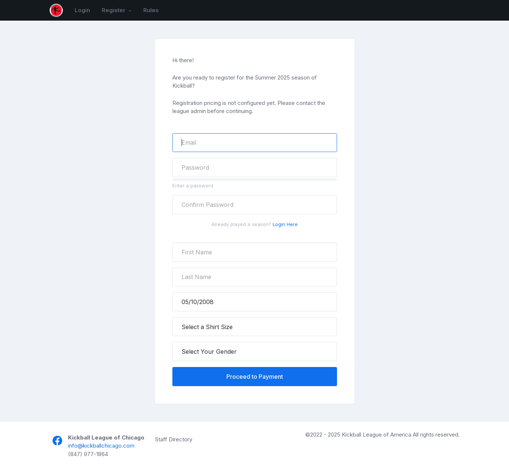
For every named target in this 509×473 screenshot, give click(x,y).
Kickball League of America (376, 434)
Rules (151, 10)
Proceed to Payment (254, 376)
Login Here (285, 224)
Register (114, 10)
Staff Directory (173, 439)
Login (82, 10)
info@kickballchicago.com (101, 445)
